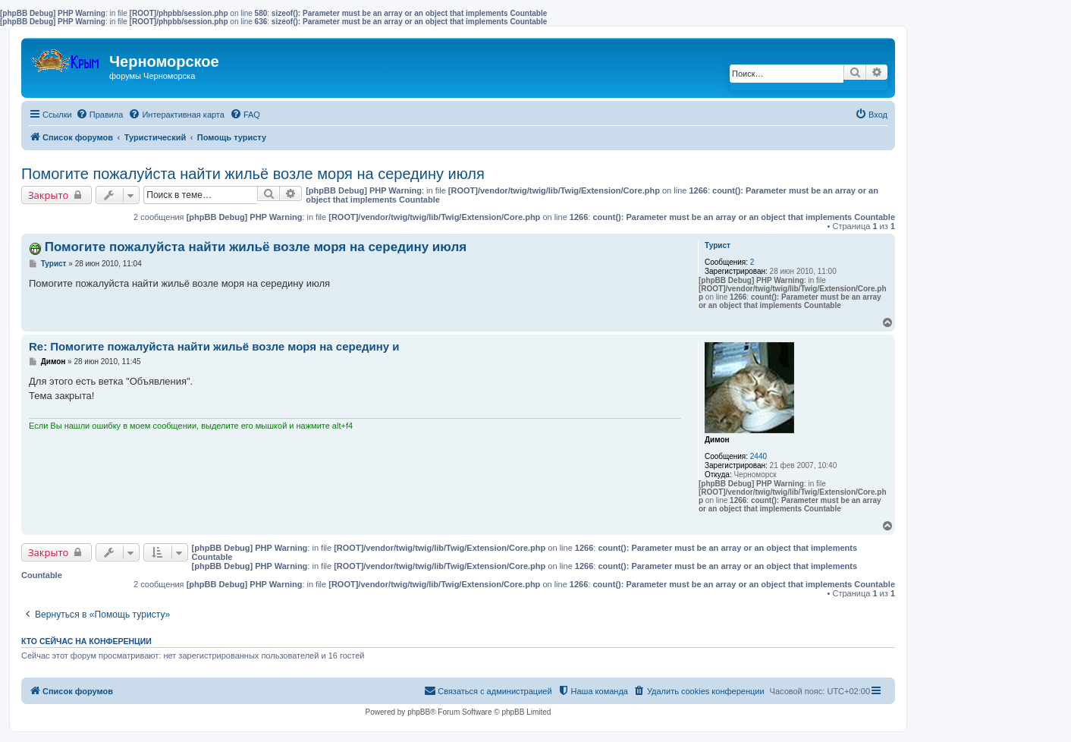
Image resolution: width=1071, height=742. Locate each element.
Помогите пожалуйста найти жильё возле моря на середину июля (253, 173)
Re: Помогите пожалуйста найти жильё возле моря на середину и (214, 346)
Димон (717, 439)
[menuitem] (100, 114)
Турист (717, 245)
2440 (758, 456)
